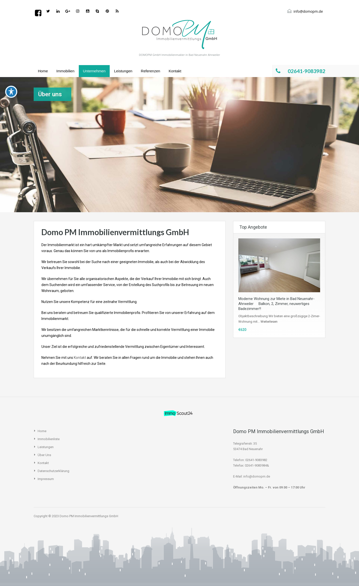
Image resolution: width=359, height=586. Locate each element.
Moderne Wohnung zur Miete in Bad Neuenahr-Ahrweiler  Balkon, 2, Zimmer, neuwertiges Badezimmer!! (276, 303)
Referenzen (150, 71)
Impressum (46, 479)
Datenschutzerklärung (53, 471)
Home (43, 71)
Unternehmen (94, 71)
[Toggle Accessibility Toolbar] (11, 41)
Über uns (44, 455)
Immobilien (65, 71)
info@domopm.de (308, 11)
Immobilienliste (49, 439)
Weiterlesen (269, 321)
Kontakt (175, 71)
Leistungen (123, 71)
